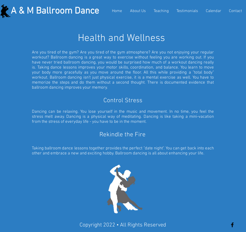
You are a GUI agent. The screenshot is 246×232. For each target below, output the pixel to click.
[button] (161, 11)
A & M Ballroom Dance (55, 11)
